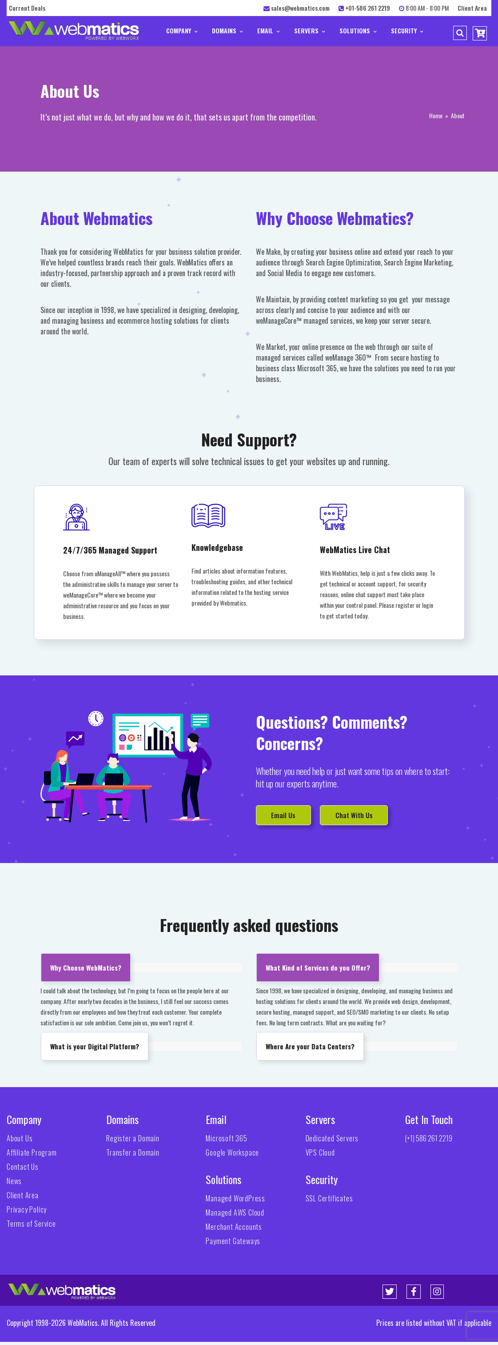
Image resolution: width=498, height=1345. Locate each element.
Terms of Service (31, 1226)
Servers (309, 30)
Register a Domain (132, 1141)
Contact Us (23, 1169)
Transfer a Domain (132, 1155)
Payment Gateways (233, 1244)
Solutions (357, 30)
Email (268, 30)
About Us (19, 1141)
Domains (227, 30)
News (14, 1184)
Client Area (472, 7)
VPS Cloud (320, 1155)
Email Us (288, 816)
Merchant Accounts (234, 1230)
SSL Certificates (329, 1201)
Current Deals (27, 7)
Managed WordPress (235, 1201)
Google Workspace (232, 1155)
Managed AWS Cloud (235, 1215)
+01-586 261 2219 (367, 7)
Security (407, 30)
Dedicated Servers (332, 1141)
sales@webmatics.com (300, 7)
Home (435, 115)
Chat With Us (373, 816)
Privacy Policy (27, 1212)
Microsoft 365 (226, 1141)
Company (181, 30)
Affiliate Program (32, 1155)
